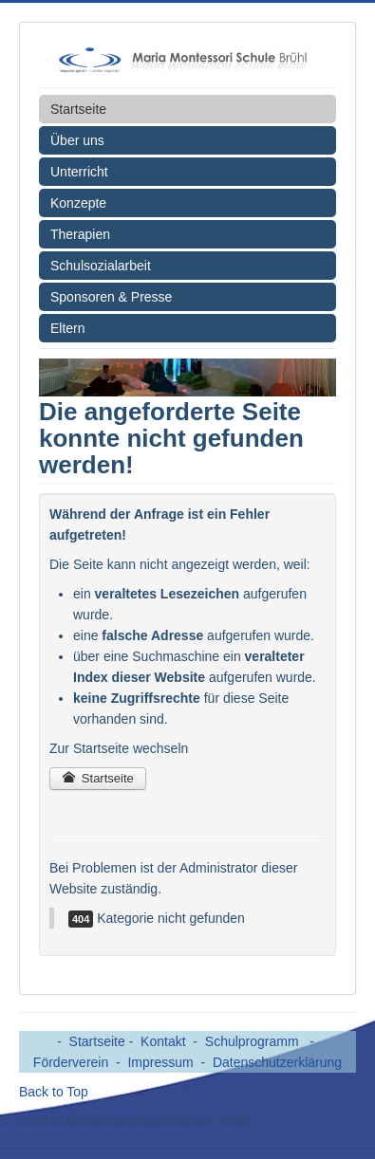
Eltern (67, 328)
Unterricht (79, 171)
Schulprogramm (254, 1041)
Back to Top (53, 1091)
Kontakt (163, 1041)
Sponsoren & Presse (111, 296)
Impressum (160, 1062)
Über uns (77, 140)
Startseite (78, 109)
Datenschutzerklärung (277, 1062)
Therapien (80, 234)
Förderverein (70, 1062)
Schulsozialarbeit (100, 265)
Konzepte (78, 203)
